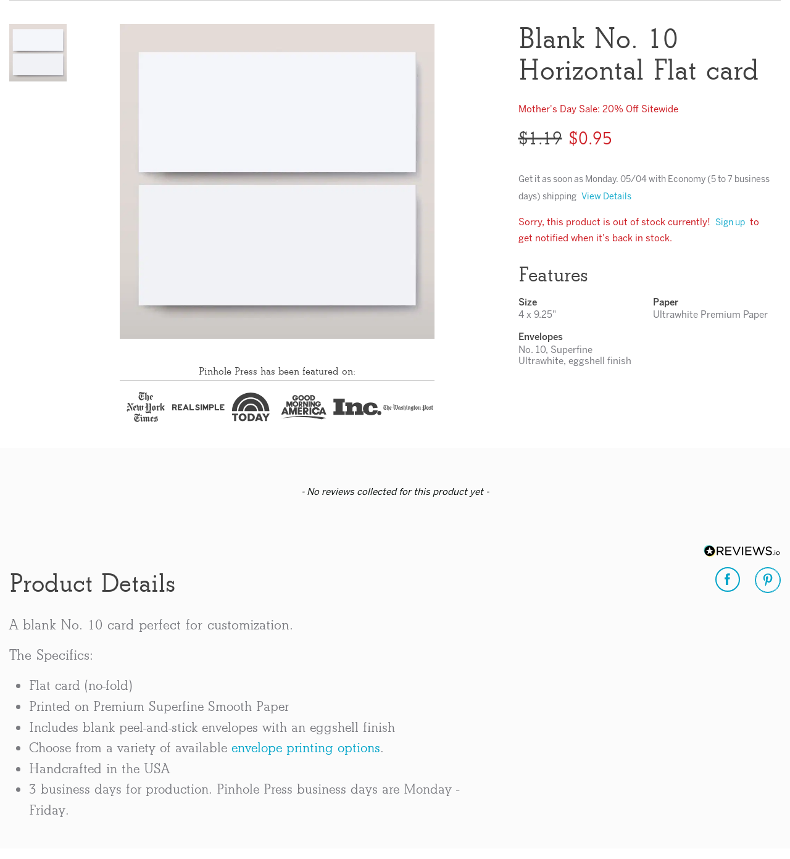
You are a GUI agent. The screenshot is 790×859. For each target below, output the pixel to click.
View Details (606, 197)
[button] (38, 52)
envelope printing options (305, 748)
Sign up (730, 223)
